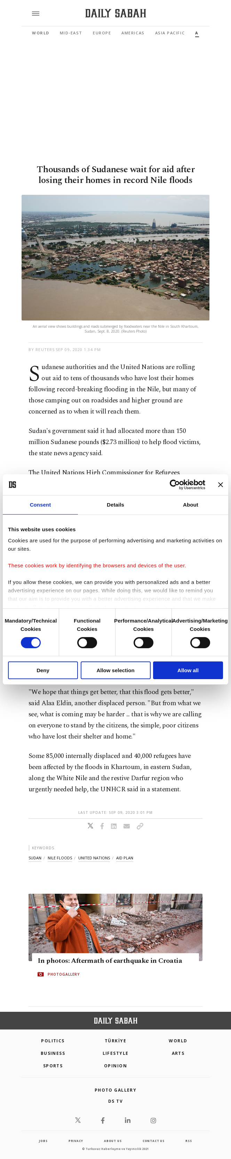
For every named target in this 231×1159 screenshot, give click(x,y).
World (40, 33)
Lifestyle (116, 1053)
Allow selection (115, 670)
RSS (188, 1141)
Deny (43, 670)
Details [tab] (115, 505)
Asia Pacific (170, 33)
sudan (35, 857)
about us (112, 1141)
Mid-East (71, 33)
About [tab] (190, 505)
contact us (154, 1141)
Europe (102, 33)
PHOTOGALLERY (64, 974)
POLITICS (53, 1041)
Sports (53, 1066)
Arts (178, 1053)
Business (53, 1053)
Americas (132, 33)
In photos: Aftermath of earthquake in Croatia (110, 961)
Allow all (188, 670)
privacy (76, 1141)
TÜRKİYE (115, 1041)
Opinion (115, 1066)
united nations (94, 857)
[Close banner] (220, 484)
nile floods (60, 857)
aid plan (124, 857)
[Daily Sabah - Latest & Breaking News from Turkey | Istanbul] (115, 13)
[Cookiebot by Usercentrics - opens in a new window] (174, 485)
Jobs (43, 1141)
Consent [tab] (40, 505)
